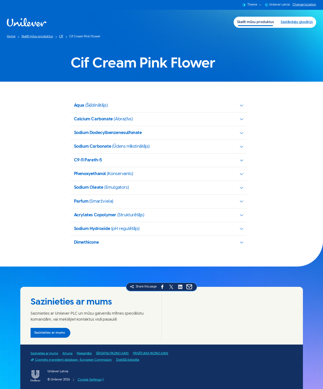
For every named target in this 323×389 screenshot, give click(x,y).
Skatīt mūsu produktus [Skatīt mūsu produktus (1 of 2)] (255, 22)
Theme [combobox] (251, 5)
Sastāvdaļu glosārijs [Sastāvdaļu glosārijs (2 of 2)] (297, 22)
